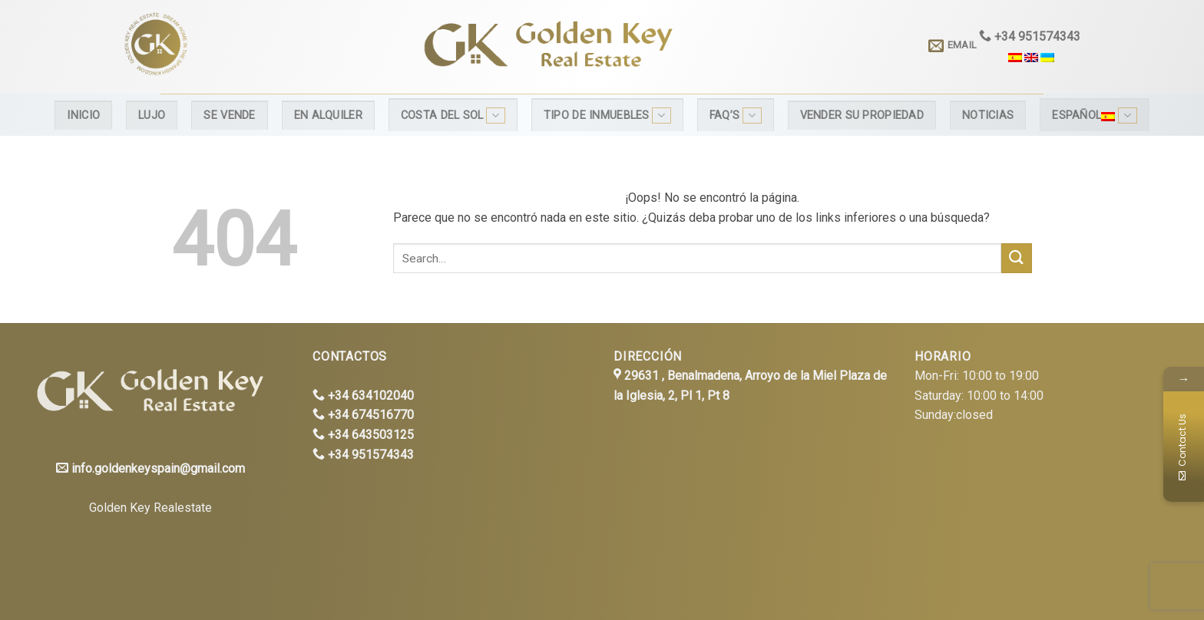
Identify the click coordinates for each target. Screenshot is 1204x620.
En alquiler (328, 115)
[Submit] (1016, 258)
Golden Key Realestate (150, 507)
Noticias (988, 115)
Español (1094, 115)
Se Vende (229, 115)
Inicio (83, 115)
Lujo (151, 115)
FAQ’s (736, 115)
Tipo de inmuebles (607, 115)
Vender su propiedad (862, 115)
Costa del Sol (453, 115)
